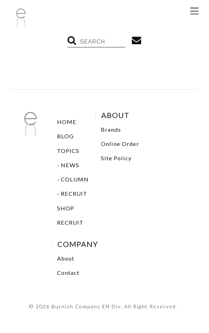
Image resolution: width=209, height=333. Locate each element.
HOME (67, 121)
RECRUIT (74, 193)
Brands (111, 129)
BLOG (65, 136)
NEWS (70, 165)
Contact (68, 272)
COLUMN (75, 179)
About (65, 258)
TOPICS (68, 150)
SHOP (65, 208)
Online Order (120, 143)
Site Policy (116, 158)
